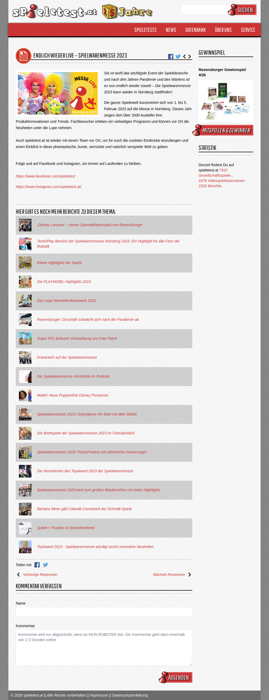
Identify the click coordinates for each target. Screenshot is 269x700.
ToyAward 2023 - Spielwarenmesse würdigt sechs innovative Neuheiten (95, 547)
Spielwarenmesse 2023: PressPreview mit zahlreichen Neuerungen (92, 452)
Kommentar (25, 626)
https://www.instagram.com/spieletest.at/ (48, 187)
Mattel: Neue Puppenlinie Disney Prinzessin (72, 395)
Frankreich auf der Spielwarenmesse (67, 357)
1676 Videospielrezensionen (222, 181)
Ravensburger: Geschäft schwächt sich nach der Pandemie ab (88, 319)
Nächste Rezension (172, 574)
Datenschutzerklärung (130, 695)
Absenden (176, 677)
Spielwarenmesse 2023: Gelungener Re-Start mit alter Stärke (87, 414)
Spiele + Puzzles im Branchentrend (65, 528)
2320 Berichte (210, 186)
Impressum (99, 695)
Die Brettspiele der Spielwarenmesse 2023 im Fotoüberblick (85, 433)
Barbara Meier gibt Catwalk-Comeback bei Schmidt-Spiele (84, 509)
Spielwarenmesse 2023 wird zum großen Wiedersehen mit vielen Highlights (98, 490)
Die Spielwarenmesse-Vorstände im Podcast (73, 376)
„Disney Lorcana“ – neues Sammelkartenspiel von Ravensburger (90, 225)
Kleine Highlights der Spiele (59, 263)
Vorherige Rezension (36, 574)
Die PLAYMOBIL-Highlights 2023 (64, 282)
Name (20, 603)
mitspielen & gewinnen (223, 130)
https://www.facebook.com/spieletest (45, 176)
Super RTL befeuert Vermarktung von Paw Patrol (77, 338)
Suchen (243, 9)
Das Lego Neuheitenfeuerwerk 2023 (66, 300)
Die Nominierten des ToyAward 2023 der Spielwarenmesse (85, 471)
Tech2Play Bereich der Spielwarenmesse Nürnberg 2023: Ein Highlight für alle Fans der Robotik (108, 243)
